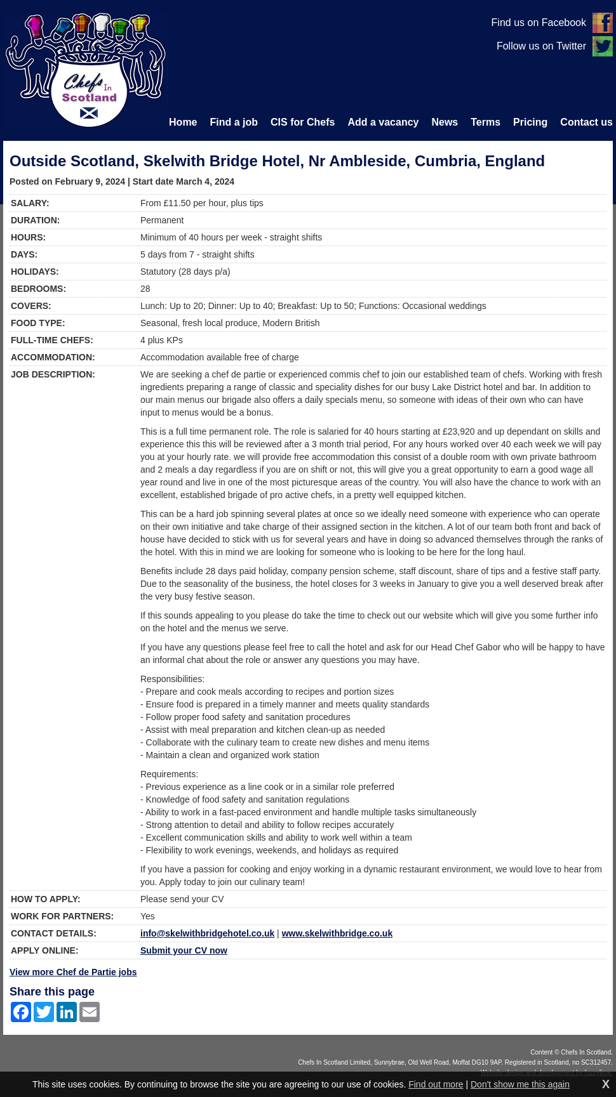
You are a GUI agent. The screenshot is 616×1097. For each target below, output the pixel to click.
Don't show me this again (520, 1084)
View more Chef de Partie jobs (73, 972)
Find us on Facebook (539, 22)
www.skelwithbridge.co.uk (337, 933)
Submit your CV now (183, 950)
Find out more (435, 1084)
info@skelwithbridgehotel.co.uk (207, 933)
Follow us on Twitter (541, 46)
